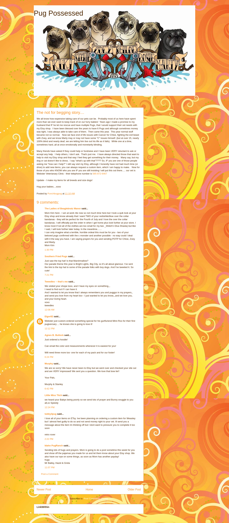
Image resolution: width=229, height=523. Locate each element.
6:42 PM (49, 388)
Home (89, 489)
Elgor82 (49, 316)
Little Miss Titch (53, 395)
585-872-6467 (100, 173)
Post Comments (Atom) (96, 498)
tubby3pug (50, 414)
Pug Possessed (58, 13)
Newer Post (44, 489)
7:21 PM (49, 275)
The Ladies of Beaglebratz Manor (63, 208)
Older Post (134, 489)
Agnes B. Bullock (54, 335)
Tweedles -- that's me (56, 281)
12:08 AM (49, 309)
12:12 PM (50, 328)
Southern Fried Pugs (56, 256)
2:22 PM (49, 439)
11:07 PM (50, 467)
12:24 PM (50, 407)
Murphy (49, 363)
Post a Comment (49, 474)
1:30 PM (49, 249)
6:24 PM (49, 357)
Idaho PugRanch (54, 445)
